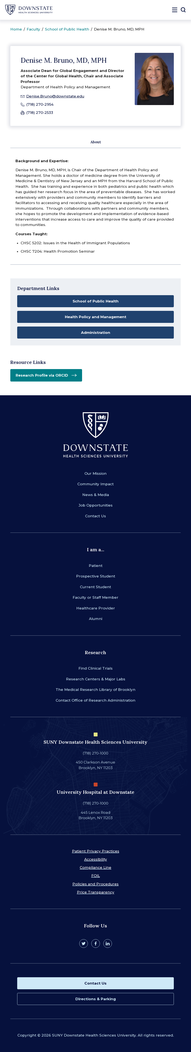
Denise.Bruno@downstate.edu (55, 96)
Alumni (95, 619)
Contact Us (95, 516)
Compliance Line (95, 867)
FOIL (95, 875)
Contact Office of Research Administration (95, 700)
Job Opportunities (96, 505)
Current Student (95, 587)
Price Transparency (95, 892)
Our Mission (95, 473)
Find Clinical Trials (95, 668)
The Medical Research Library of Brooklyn (95, 689)
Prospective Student (95, 576)
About (95, 142)
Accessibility (95, 859)
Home (16, 29)
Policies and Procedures (95, 884)
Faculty (33, 29)
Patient (95, 565)
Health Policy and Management (95, 317)
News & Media (95, 495)
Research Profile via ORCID (42, 375)
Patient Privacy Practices (95, 851)
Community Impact (95, 484)
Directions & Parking (95, 999)
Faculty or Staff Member (95, 597)
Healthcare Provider (95, 608)
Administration (95, 332)
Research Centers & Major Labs (95, 679)
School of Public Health (67, 29)
